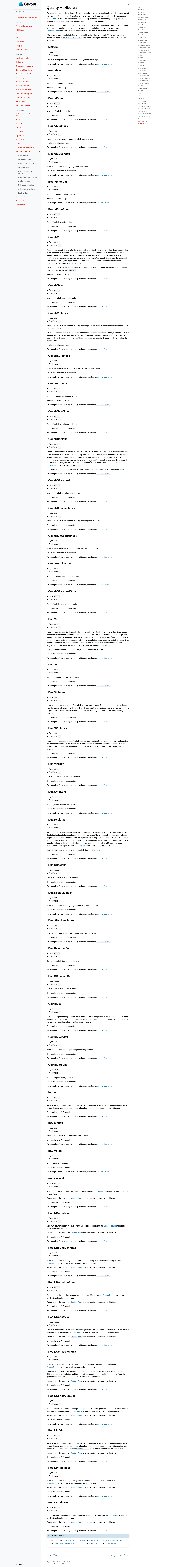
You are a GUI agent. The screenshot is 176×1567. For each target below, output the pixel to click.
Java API (19, 128)
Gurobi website (94, 1540)
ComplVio (141, 86)
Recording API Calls (23, 98)
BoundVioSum (142, 20)
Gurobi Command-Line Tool (25, 147)
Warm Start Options (23, 105)
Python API (20, 136)
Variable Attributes (24, 159)
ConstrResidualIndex (144, 45)
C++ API (19, 124)
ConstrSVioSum (142, 37)
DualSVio (140, 58)
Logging (19, 46)
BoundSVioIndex (143, 17)
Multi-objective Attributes (26, 185)
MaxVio (140, 7)
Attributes (19, 38)
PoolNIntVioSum (143, 124)
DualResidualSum (143, 81)
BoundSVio (141, 12)
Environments (21, 34)
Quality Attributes (24, 181)
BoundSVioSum (142, 22)
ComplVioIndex (142, 88)
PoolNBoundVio (142, 103)
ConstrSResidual (143, 42)
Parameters (20, 42)
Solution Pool (21, 101)
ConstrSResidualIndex (144, 48)
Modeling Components (24, 26)
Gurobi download (95, 1543)
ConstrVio (141, 25)
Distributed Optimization (24, 70)
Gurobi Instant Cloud (23, 74)
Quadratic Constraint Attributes (25, 172)
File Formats (20, 205)
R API (18, 143)
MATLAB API (20, 140)
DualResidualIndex (143, 76)
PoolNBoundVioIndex (144, 106)
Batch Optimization (23, 58)
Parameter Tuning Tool (24, 94)
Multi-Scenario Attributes (26, 189)
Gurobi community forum (114, 1540)
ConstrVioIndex (142, 30)
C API (18, 120)
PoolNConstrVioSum (144, 116)
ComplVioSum (142, 91)
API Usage (20, 30)
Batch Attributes (23, 193)
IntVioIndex (141, 96)
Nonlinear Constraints (23, 90)
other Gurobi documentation (65, 1543)
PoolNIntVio (141, 119)
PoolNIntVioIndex (143, 121)
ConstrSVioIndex (143, 32)
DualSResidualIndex (144, 78)
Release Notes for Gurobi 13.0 (25, 115)
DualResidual (142, 70)
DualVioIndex (142, 60)
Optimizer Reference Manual (26, 18)
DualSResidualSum (143, 83)
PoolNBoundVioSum (144, 109)
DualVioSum (141, 65)
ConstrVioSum (142, 35)
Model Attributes (23, 155)
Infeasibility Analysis (23, 78)
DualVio (140, 55)
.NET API (19, 132)
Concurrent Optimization (24, 66)
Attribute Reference (23, 151)
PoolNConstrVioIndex (144, 114)
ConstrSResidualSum (144, 53)
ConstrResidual (142, 40)
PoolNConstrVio (142, 111)
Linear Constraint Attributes (27, 163)
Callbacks (19, 62)
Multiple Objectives (23, 82)
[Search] (27, 11)
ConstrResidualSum (144, 50)
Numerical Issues (22, 50)
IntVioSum (141, 98)
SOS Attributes (23, 167)
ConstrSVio (141, 27)
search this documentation (75, 1540)
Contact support (110, 1543)
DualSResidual (142, 73)
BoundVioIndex (142, 15)
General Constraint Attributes (28, 177)
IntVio (139, 93)
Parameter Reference (23, 197)
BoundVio (141, 9)
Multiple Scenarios (22, 86)
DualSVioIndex (142, 63)
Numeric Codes (21, 201)
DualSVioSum (142, 68)
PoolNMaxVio (142, 101)
